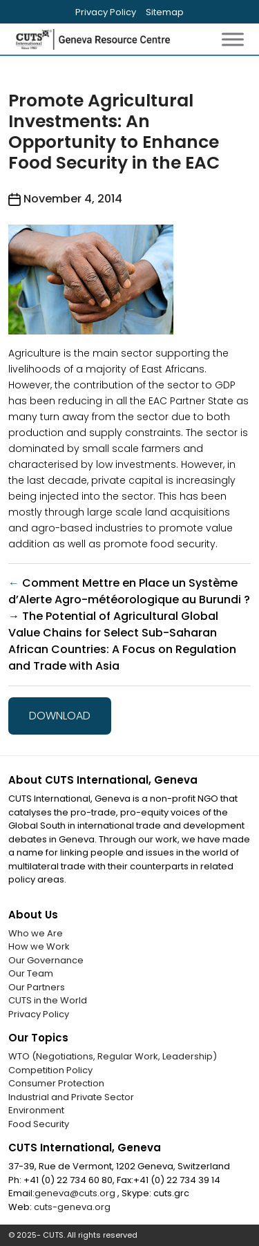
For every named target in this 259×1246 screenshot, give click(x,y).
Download (59, 716)
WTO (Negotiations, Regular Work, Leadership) (112, 1056)
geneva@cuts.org (76, 1193)
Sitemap (165, 12)
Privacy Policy (105, 12)
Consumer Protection (56, 1083)
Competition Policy (50, 1070)
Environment (36, 1110)
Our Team (30, 973)
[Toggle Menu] (233, 39)
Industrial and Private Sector (71, 1097)
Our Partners (36, 987)
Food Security (38, 1124)
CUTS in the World (47, 1000)
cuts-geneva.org (72, 1207)
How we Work (39, 946)
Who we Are (35, 933)
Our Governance (46, 960)
